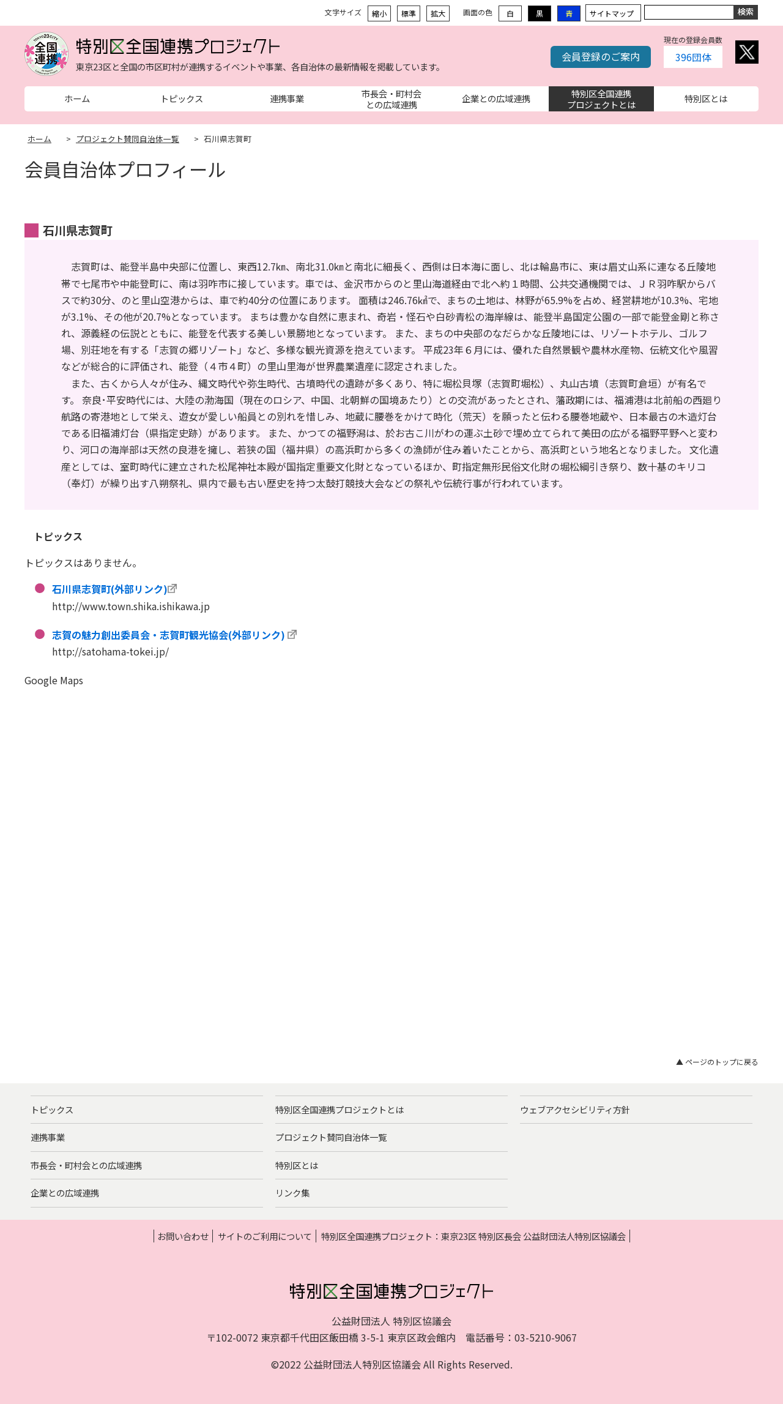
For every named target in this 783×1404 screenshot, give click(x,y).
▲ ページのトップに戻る (717, 1061)
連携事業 (48, 1136)
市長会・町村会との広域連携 (86, 1165)
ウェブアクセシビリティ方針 (575, 1109)
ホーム (39, 138)
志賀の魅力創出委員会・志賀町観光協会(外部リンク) (168, 634)
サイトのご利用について (265, 1236)
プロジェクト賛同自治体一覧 (127, 138)
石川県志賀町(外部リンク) (110, 588)
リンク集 (292, 1192)
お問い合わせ (183, 1236)
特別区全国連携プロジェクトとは (339, 1109)
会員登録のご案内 (601, 56)
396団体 (693, 57)
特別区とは (296, 1165)
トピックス (52, 1109)
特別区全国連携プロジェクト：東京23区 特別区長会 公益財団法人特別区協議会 (473, 1236)
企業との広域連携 (65, 1192)
